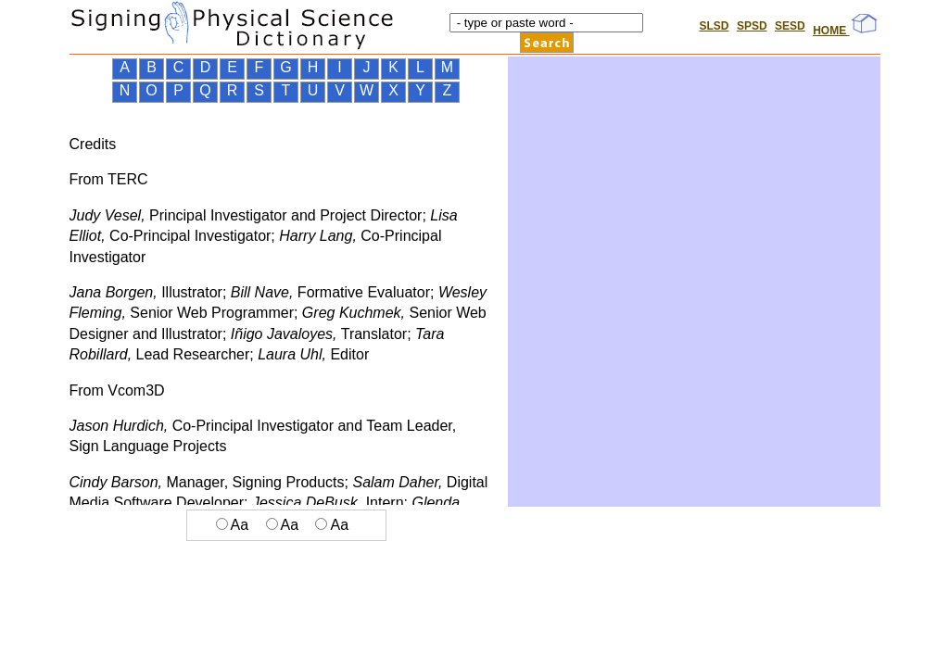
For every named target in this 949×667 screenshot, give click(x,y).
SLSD (713, 25)
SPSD (752, 25)
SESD (790, 25)
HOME (845, 30)
